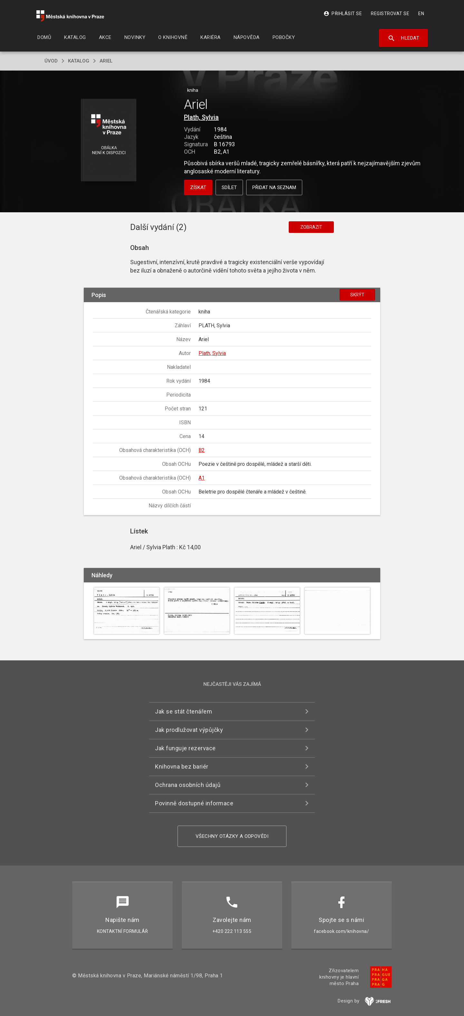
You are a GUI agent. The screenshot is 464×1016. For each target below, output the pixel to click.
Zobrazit (311, 227)
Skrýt (357, 294)
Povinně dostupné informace (194, 803)
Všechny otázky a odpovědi (232, 836)
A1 (201, 478)
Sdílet (229, 187)
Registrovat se (390, 13)
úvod (51, 61)
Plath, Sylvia (201, 117)
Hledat (404, 38)
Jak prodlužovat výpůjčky (189, 729)
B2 (201, 450)
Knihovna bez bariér (181, 766)
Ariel (106, 61)
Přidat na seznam (274, 187)
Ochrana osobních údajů (187, 784)
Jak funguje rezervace (185, 748)
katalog (78, 61)
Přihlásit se (343, 13)
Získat (198, 187)
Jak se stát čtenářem (183, 711)
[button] (108, 141)
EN (421, 13)
